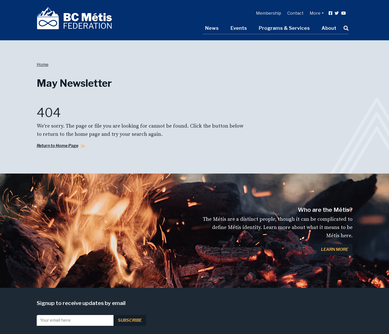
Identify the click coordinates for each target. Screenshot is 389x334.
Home (43, 64)
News (212, 28)
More (315, 13)
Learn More (334, 249)
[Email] (75, 320)
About (328, 28)
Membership (268, 13)
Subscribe (130, 320)
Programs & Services (284, 28)
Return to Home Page (57, 145)
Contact (295, 13)
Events (238, 28)
